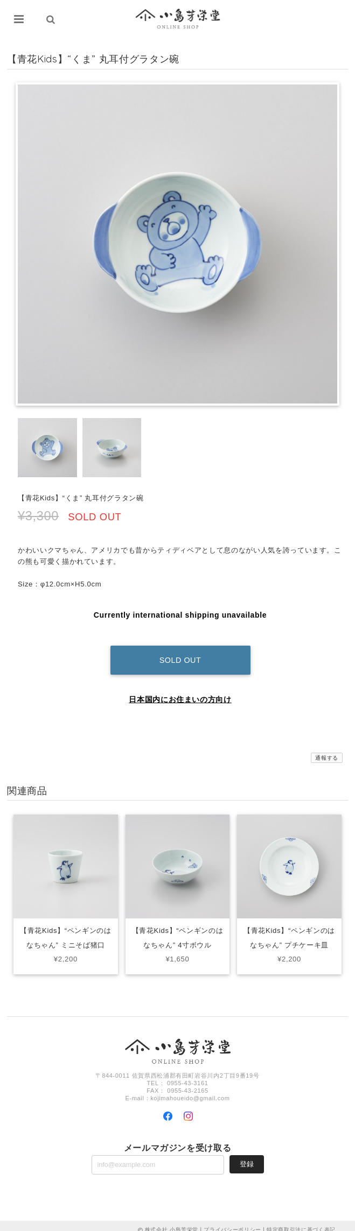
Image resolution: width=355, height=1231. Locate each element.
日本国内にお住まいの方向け (180, 691)
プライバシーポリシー (232, 1222)
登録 (247, 1156)
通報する (326, 750)
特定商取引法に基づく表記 (301, 1222)
